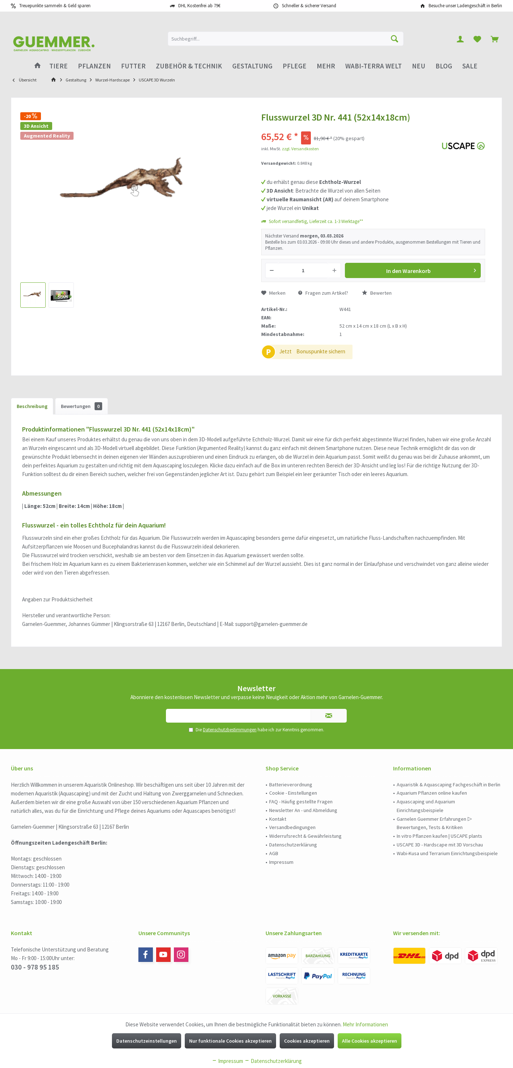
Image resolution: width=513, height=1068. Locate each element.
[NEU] (418, 66)
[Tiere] (58, 66)
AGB (273, 853)
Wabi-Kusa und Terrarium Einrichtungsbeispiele (447, 853)
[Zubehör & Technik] (189, 66)
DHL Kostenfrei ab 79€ (199, 6)
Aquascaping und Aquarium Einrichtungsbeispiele (426, 805)
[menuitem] (494, 38)
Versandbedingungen (292, 827)
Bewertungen (81, 406)
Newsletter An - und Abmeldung (303, 810)
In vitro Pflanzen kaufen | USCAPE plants (439, 836)
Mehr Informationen (365, 1024)
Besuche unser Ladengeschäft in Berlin (465, 6)
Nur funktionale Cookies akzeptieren (230, 1041)
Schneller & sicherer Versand (309, 6)
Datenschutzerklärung (293, 844)
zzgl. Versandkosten (300, 148)
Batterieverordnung (290, 784)
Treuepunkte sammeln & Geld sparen (55, 6)
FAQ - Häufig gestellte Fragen (301, 801)
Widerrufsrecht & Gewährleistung (305, 836)
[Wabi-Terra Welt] (373, 66)
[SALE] (470, 66)
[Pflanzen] (94, 66)
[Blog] (443, 66)
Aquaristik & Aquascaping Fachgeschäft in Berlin (448, 784)
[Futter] (133, 66)
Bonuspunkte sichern (320, 351)
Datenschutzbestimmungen (229, 730)
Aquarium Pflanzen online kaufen (432, 793)
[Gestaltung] (252, 66)
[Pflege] (295, 66)
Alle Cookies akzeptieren (369, 1041)
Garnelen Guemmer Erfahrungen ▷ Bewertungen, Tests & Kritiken (434, 823)
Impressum (281, 862)
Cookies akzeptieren (307, 1041)
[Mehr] (326, 66)
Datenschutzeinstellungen (146, 1041)
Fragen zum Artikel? (323, 293)
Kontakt (277, 819)
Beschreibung (32, 406)
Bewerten (377, 293)
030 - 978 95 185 (35, 967)
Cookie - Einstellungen (293, 793)
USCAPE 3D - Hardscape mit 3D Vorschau (440, 844)
